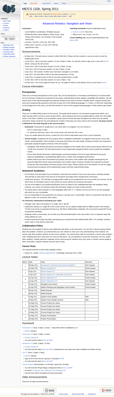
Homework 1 (27, 328)
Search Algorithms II (48, 281)
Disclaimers (92, 394)
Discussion (33, 3)
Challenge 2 (48, 370)
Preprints (6, 28)
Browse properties (9, 56)
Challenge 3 (59, 370)
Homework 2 (27, 334)
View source (46, 3)
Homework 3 (27, 343)
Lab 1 (24, 352)
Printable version (8, 49)
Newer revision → (63, 16)
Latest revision (48, 16)
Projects (6, 30)
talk (60, 14)
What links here (8, 45)
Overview (44, 265)
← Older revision (38, 16)
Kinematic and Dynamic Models (62, 265)
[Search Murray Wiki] (9, 36)
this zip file (47, 340)
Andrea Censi (78, 32)
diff (31, 16)
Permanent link (8, 52)
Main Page (7, 21)
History (56, 3)
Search (3, 33)
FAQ (26, 331)
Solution (33, 337)
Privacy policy (63, 394)
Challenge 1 (37, 370)
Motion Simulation (47, 268)
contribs (64, 14)
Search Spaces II (47, 275)
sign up (73, 40)
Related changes (9, 47)
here (105, 61)
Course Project (27, 364)
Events (5, 25)
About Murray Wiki (78, 394)
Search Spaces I (47, 271)
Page (25, 3)
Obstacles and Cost (63, 275)
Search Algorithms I (48, 278)
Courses (6, 23)
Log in (109, 1)
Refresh (64, 3)
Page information (9, 54)
